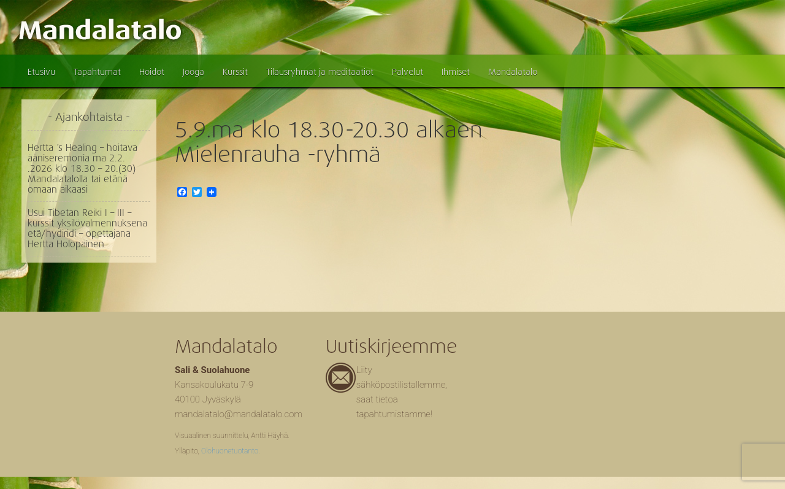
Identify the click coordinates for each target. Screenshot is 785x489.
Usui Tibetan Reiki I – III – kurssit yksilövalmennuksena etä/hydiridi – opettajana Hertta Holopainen (87, 228)
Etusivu (41, 71)
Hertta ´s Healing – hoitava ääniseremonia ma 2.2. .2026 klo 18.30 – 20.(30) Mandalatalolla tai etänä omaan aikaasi (82, 169)
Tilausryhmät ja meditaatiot (319, 71)
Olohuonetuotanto (229, 451)
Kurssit (235, 71)
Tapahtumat (97, 71)
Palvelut (407, 71)
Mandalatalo (512, 71)
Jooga (193, 71)
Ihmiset (456, 71)
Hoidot (151, 71)
